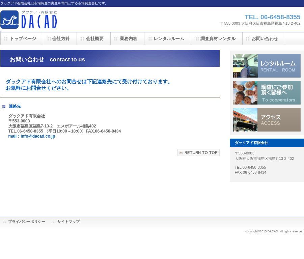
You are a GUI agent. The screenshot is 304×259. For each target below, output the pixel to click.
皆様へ (267, 93)
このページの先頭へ (198, 152)
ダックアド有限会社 (67, 19)
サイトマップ (68, 222)
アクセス (267, 120)
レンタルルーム (267, 66)
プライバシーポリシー (26, 222)
